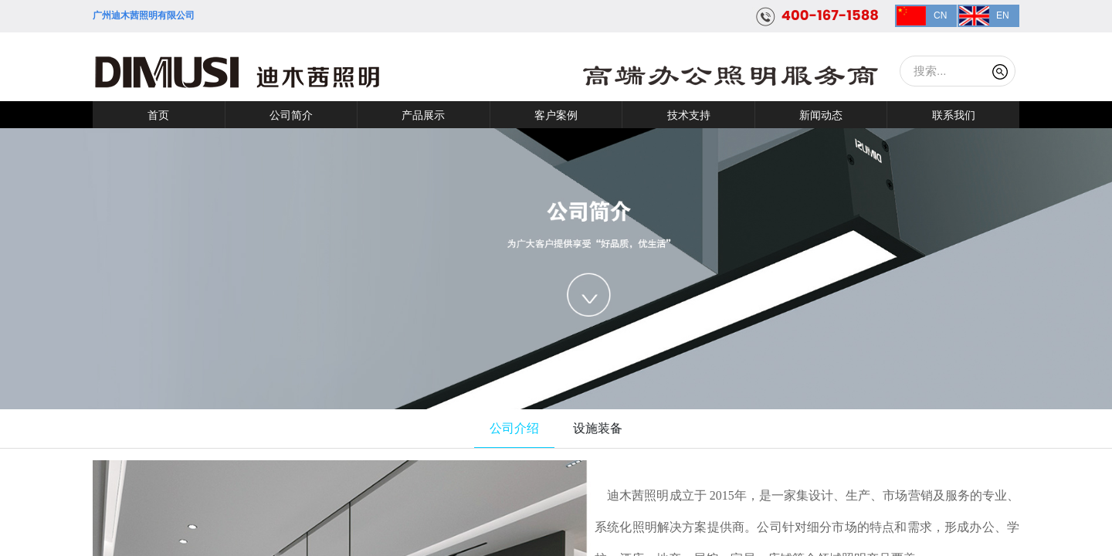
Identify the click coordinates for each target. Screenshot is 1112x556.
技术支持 (688, 115)
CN (940, 15)
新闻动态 (820, 115)
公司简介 (291, 115)
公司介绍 (514, 428)
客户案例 (556, 115)
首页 (158, 115)
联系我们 (953, 115)
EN (1002, 15)
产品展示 (423, 115)
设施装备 (597, 428)
